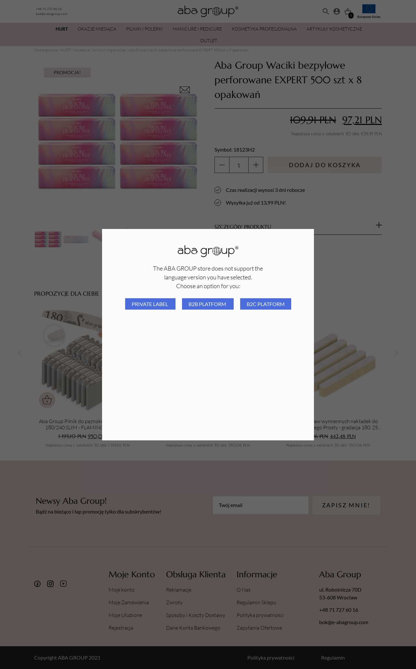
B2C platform (266, 304)
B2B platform (207, 304)
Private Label (150, 304)
